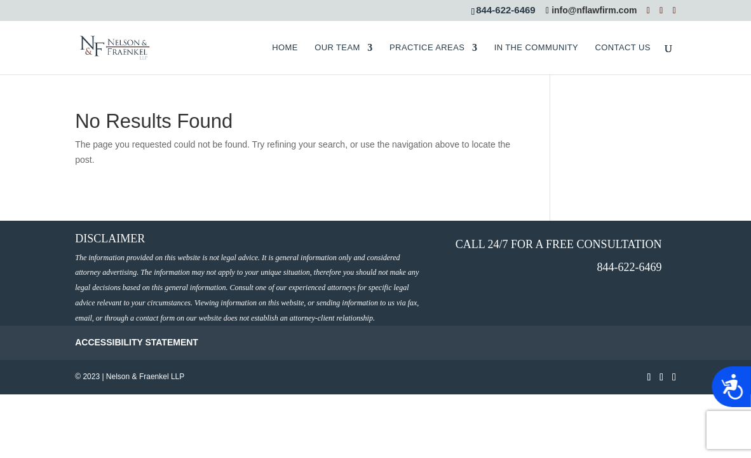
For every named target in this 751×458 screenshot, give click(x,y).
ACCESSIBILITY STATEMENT (136, 342)
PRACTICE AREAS (426, 47)
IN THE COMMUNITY (536, 47)
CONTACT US (622, 47)
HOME (285, 47)
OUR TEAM (337, 47)
